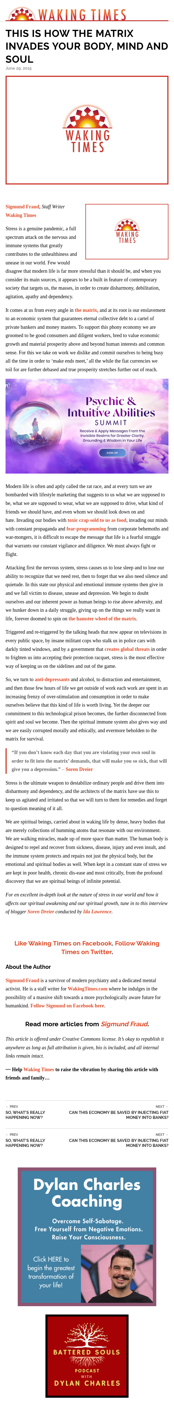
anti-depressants (52, 679)
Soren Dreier (79, 769)
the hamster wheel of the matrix (102, 618)
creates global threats (127, 649)
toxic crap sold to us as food (97, 520)
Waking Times (21, 215)
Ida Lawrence (97, 911)
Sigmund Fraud (22, 206)
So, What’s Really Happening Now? (34, 1112)
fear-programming (86, 529)
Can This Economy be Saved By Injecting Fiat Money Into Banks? (115, 1112)
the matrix (86, 310)
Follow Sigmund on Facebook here (67, 1005)
